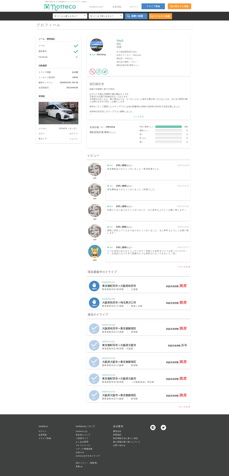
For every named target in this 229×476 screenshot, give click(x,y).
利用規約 (117, 435)
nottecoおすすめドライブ (88, 456)
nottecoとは (81, 431)
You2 (119, 40)
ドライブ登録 (153, 6)
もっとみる (138, 116)
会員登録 (117, 7)
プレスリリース (83, 445)
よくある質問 (82, 442)
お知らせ (80, 452)
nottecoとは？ (96, 7)
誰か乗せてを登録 (179, 6)
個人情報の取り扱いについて (126, 442)
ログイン (134, 7)
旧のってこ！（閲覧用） (87, 463)
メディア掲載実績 (84, 449)
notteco (60, 7)
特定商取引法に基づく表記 (125, 438)
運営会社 (117, 431)
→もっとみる (183, 266)
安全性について (83, 435)
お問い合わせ (119, 445)
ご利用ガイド (82, 438)
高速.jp (79, 466)
